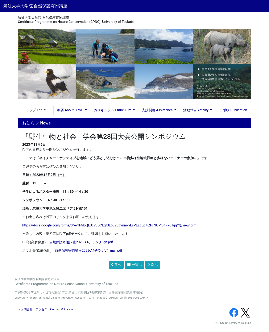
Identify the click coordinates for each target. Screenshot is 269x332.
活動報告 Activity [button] (196, 110)
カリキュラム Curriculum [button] (113, 110)
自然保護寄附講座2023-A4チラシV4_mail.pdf (88, 251)
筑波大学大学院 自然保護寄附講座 (35, 5)
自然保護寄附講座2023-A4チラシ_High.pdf (81, 242)
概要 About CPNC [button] (70, 110)
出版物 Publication (233, 110)
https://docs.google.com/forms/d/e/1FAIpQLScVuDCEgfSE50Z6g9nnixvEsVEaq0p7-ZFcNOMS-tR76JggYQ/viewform (109, 225)
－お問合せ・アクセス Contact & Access (45, 309)
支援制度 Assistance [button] (158, 110)
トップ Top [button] (34, 110)
